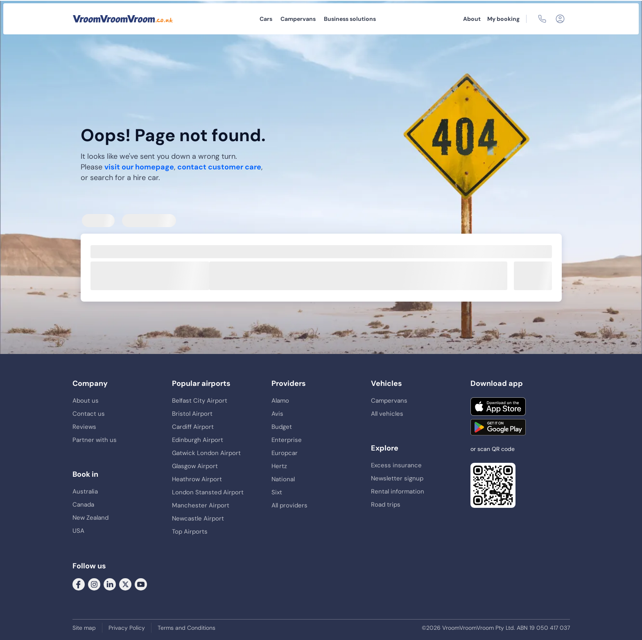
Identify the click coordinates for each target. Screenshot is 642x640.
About (472, 19)
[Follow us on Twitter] (125, 584)
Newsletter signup (397, 478)
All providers (289, 505)
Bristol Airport (192, 414)
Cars (266, 19)
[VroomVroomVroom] (123, 19)
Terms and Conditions (186, 627)
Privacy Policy (127, 627)
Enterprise (286, 440)
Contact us (88, 414)
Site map (84, 627)
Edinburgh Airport (197, 440)
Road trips (385, 504)
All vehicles (387, 414)
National (283, 479)
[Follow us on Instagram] (94, 584)
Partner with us (94, 440)
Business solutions (350, 19)
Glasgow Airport (195, 466)
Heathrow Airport (197, 479)
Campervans (298, 19)
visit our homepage (139, 167)
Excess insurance (396, 465)
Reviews (84, 427)
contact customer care (219, 167)
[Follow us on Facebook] (78, 584)
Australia (85, 491)
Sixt (276, 492)
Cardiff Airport (193, 427)
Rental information (397, 491)
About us (85, 401)
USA (78, 531)
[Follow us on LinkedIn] (110, 584)
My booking (503, 19)
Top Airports (190, 531)
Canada (83, 504)
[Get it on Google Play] (498, 427)
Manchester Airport (200, 505)
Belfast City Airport (199, 401)
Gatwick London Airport (206, 453)
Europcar (284, 453)
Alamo (280, 401)
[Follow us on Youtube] (141, 584)
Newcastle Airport (198, 518)
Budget (281, 427)
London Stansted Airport (208, 492)
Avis (277, 414)
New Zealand (90, 518)
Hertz (279, 466)
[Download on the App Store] (498, 406)
